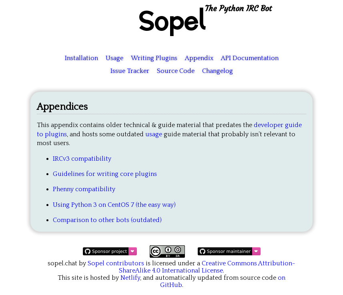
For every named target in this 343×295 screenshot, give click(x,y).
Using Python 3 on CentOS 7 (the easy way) (114, 204)
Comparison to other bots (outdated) (107, 220)
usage (153, 134)
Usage (114, 58)
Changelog (217, 71)
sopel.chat (62, 263)
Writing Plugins (154, 58)
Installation (81, 58)
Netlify (130, 277)
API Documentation (250, 58)
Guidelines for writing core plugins (105, 174)
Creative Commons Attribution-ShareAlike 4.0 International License (207, 267)
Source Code (176, 71)
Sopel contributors (116, 263)
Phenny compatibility (84, 189)
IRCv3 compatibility (82, 158)
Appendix (199, 58)
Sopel (171, 20)
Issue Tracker (129, 71)
